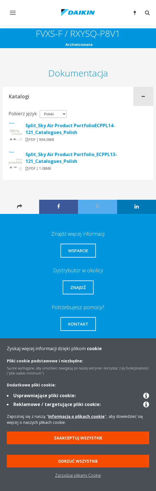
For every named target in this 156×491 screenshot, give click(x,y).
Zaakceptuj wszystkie (78, 438)
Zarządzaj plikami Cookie (78, 475)
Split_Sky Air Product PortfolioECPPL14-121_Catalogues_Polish (70, 128)
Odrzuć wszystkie (78, 461)
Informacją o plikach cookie (76, 416)
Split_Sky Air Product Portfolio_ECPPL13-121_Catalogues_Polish (71, 157)
